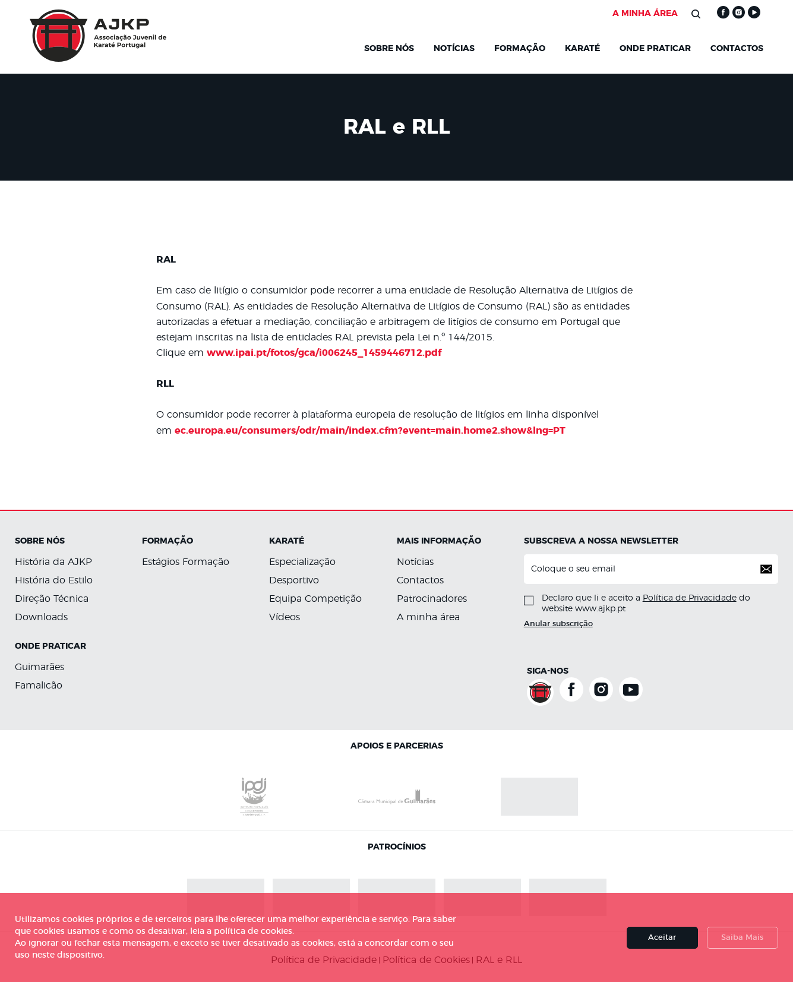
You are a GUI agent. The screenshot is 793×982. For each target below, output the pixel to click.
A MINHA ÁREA (645, 14)
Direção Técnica (52, 599)
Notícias (415, 562)
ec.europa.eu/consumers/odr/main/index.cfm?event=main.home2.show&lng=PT (370, 430)
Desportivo (294, 580)
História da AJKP (53, 562)
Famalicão (38, 685)
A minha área (428, 617)
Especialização (302, 562)
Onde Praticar (655, 49)
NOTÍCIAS (454, 49)
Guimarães (39, 667)
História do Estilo (54, 580)
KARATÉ (582, 49)
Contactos (736, 49)
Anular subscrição (558, 624)
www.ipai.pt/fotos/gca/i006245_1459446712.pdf (324, 353)
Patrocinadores (432, 599)
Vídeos (284, 617)
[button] (766, 569)
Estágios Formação (185, 562)
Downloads (41, 617)
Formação (519, 49)
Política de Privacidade (690, 598)
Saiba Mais (742, 938)
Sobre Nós (389, 49)
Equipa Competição (315, 599)
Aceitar (662, 938)
